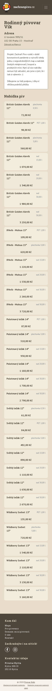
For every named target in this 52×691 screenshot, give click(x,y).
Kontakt (9, 638)
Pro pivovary (12, 628)
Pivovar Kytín (29, 682)
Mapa (8, 625)
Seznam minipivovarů (17, 631)
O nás (8, 634)
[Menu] (46, 7)
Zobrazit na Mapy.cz (12, 44)
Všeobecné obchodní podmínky (14, 685)
